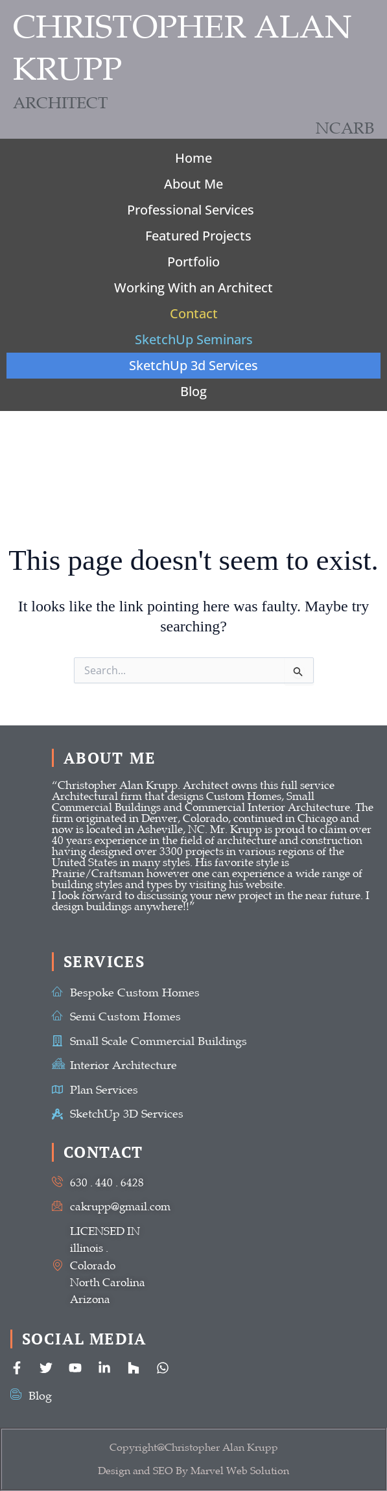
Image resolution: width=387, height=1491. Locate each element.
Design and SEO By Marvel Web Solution (193, 1470)
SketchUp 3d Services (193, 365)
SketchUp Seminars (194, 339)
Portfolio (193, 261)
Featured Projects (198, 235)
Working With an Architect (193, 287)
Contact (194, 313)
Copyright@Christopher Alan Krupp (194, 1447)
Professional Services (190, 209)
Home (193, 158)
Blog (193, 391)
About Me (193, 184)
